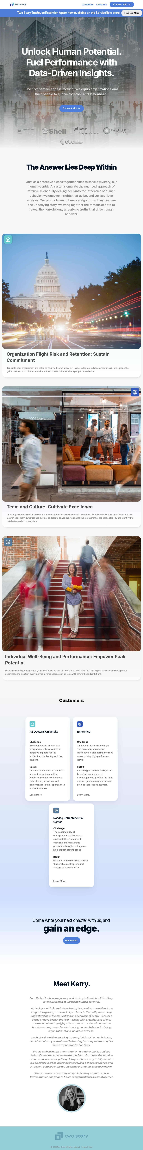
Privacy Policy (86, 1147)
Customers (101, 4)
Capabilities (87, 4)
